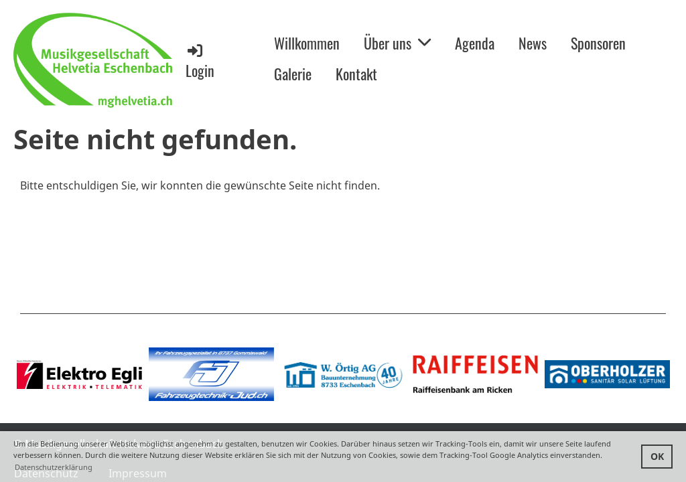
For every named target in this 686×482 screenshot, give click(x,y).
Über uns (397, 43)
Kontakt (356, 73)
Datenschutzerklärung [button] (53, 467)
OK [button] (657, 456)
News (533, 43)
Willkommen (307, 43)
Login (200, 61)
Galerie (293, 73)
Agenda (474, 43)
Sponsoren (598, 43)
